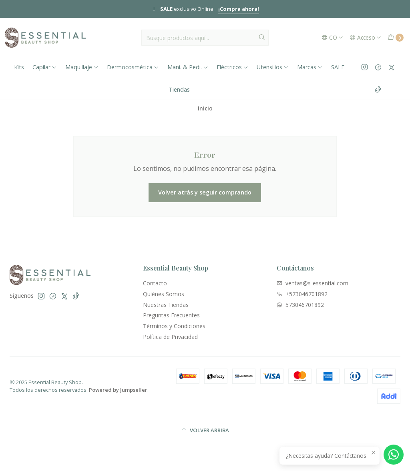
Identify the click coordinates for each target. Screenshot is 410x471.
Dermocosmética (133, 67)
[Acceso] (365, 37)
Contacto (155, 283)
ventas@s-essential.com (312, 283)
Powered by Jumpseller (118, 389)
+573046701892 (302, 294)
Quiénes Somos (163, 294)
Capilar (44, 67)
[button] (205, 430)
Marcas (310, 67)
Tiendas (179, 89)
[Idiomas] (332, 37)
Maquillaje (81, 67)
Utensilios (273, 67)
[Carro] (395, 37)
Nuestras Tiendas (166, 305)
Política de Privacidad (170, 337)
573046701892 (300, 305)
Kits (19, 67)
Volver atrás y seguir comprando (204, 192)
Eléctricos (232, 67)
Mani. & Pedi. (187, 67)
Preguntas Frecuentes (171, 315)
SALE (337, 67)
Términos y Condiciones (174, 326)
